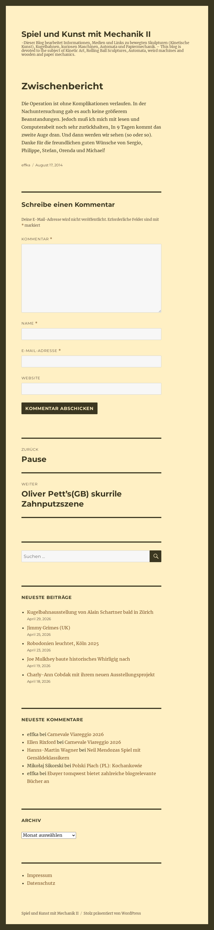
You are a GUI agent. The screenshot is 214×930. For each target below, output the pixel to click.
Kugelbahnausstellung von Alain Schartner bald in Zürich (90, 612)
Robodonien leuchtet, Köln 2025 (63, 643)
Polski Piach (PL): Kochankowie (107, 765)
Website (30, 378)
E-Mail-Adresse (41, 350)
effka (25, 165)
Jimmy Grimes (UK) (48, 628)
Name (29, 323)
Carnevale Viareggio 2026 (75, 734)
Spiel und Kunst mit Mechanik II (86, 34)
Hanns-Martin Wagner (52, 750)
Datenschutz (41, 883)
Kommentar (36, 239)
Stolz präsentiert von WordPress (112, 913)
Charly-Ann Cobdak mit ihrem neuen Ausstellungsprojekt (91, 674)
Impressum (39, 875)
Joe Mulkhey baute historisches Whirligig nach (78, 659)
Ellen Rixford (41, 742)
